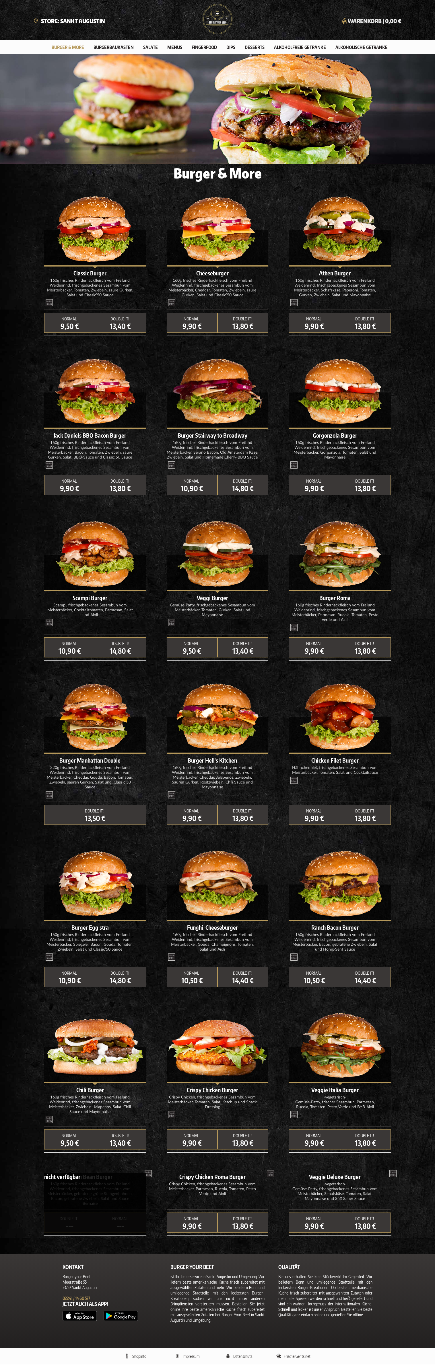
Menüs (174, 48)
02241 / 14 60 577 (76, 1299)
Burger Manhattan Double (90, 761)
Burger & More (68, 48)
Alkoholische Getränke (361, 48)
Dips (230, 48)
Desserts (255, 48)
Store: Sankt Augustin (69, 21)
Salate (150, 48)
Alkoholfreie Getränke (300, 48)
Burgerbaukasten (114, 48)
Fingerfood (204, 48)
